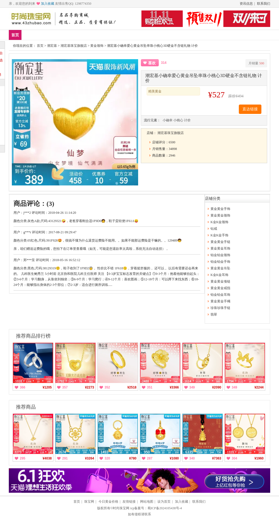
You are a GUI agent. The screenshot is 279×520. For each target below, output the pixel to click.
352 (107, 387)
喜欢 (152, 63)
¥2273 (89, 387)
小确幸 (168, 120)
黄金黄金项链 (220, 281)
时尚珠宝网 (121, 508)
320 (107, 458)
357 (65, 387)
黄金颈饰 (96, 46)
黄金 (78, 35)
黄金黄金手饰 (220, 209)
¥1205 (47, 387)
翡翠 (213, 314)
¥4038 (47, 458)
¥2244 (259, 387)
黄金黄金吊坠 (220, 268)
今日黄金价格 (108, 501)
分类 (143, 35)
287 (149, 458)
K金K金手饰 (219, 235)
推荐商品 (26, 407)
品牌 (62, 35)
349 (192, 387)
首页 (15, 35)
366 (22, 387)
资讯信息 (246, 4)
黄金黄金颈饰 (220, 215)
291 (65, 458)
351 (149, 387)
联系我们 (263, 4)
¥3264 (89, 458)
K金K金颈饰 (219, 222)
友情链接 (129, 501)
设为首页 (164, 501)
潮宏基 (52, 46)
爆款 (46, 35)
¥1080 (174, 458)
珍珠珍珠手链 (220, 308)
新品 (29, 35)
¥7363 (216, 458)
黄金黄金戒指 (220, 288)
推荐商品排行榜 (33, 336)
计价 (187, 120)
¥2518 (131, 387)
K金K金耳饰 (219, 275)
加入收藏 (47, 4)
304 (234, 458)
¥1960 (259, 458)
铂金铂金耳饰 (220, 295)
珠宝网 (89, 501)
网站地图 (146, 501)
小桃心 (178, 120)
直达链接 (250, 109)
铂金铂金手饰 (220, 262)
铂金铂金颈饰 (220, 255)
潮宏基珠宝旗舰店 (74, 46)
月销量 (256, 63)
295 (22, 458)
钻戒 (110, 35)
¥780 (132, 458)
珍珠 (127, 35)
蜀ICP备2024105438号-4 (164, 508)
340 (192, 458)
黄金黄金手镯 (220, 301)
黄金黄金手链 (220, 242)
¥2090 (216, 387)
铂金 (94, 35)
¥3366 (174, 387)
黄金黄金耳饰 (220, 248)
